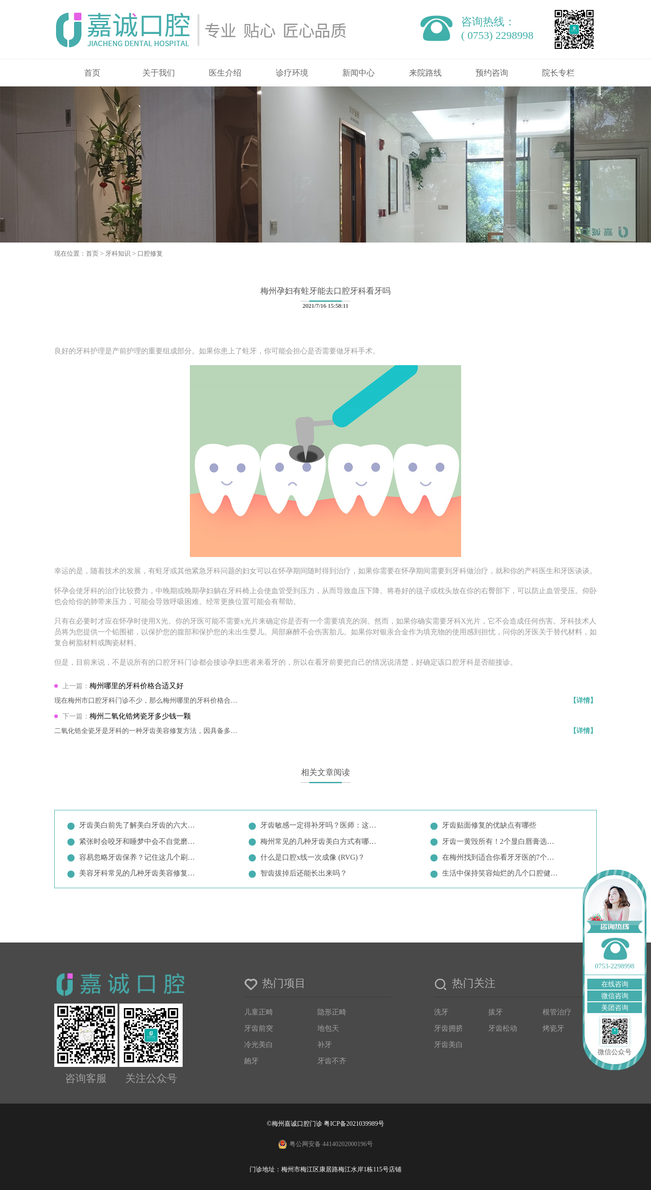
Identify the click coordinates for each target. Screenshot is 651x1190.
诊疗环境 (292, 72)
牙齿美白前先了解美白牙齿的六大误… (138, 825)
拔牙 (495, 1012)
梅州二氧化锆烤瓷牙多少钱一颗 (140, 716)
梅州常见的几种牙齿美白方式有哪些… (320, 841)
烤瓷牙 (553, 1028)
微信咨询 (614, 996)
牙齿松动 (502, 1028)
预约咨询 (492, 72)
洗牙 (441, 1012)
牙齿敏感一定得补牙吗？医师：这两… (320, 825)
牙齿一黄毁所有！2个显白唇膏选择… (501, 841)
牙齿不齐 (331, 1061)
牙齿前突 (258, 1028)
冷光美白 (258, 1044)
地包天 (328, 1028)
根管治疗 (556, 1012)
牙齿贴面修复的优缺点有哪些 (489, 825)
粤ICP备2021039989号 (354, 1123)
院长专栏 (558, 72)
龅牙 (251, 1061)
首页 (92, 72)
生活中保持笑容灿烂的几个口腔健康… (501, 873)
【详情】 (583, 700)
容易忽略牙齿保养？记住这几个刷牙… (138, 857)
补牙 (324, 1044)
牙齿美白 (448, 1044)
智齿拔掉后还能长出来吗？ (303, 873)
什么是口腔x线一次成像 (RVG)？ (312, 857)
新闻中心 (358, 72)
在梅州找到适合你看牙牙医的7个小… (501, 857)
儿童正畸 (258, 1012)
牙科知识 (118, 253)
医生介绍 (225, 72)
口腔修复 (150, 253)
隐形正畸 (331, 1012)
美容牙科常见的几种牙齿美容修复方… (138, 873)
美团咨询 (614, 1007)
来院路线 (425, 72)
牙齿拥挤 (448, 1028)
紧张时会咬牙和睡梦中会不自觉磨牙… (138, 841)
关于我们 (158, 72)
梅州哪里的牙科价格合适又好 (137, 686)
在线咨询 (614, 984)
